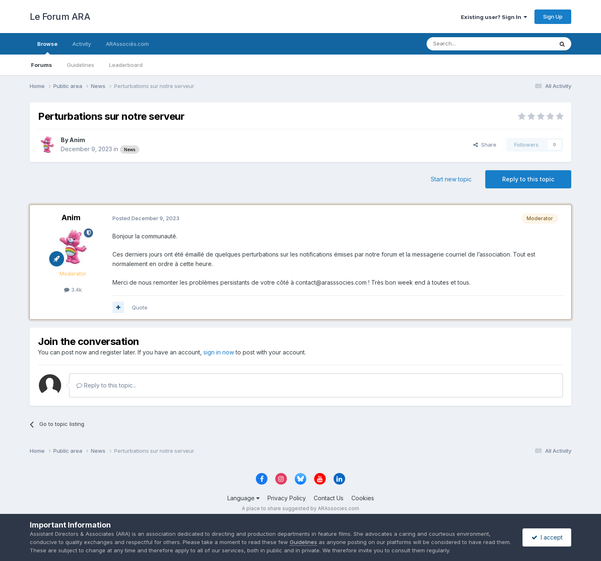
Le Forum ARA (60, 16)
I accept (547, 537)
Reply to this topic (528, 179)
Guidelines (80, 65)
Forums (41, 65)
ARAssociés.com (127, 43)
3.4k (73, 289)
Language (243, 498)
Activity (81, 43)
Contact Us (328, 498)
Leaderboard (126, 65)
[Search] (469, 43)
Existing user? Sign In (494, 17)
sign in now (218, 352)
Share (484, 144)
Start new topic (451, 179)
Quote (140, 307)
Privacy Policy (286, 498)
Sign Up (553, 16)
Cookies (362, 498)
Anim (77, 139)
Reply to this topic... (106, 385)
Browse (47, 47)
